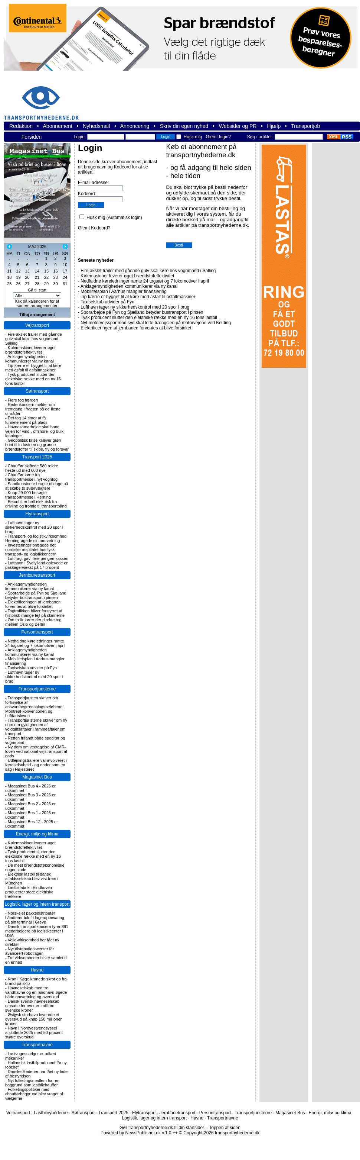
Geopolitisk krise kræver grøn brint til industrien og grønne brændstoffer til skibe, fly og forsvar (37, 444)
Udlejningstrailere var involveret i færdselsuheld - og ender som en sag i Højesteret (36, 764)
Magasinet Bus (37, 777)
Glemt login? (218, 136)
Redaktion (21, 126)
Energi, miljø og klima (37, 834)
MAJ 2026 (37, 246)
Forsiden (32, 137)
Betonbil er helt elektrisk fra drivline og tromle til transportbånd (36, 503)
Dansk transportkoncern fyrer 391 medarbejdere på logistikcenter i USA (36, 931)
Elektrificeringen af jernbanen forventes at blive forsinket (32, 604)
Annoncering (135, 126)
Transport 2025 (37, 457)
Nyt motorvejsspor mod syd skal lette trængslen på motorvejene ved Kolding (156, 322)
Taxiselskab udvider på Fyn (32, 668)
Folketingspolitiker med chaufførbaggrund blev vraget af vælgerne (34, 1094)
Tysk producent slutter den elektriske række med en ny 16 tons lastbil (33, 379)
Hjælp (274, 126)
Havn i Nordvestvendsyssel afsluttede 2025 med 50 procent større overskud (34, 1032)
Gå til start (37, 290)
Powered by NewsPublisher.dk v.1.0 (136, 1132)
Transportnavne (37, 1044)
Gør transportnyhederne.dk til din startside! (162, 1127)
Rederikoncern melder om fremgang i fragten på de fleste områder (32, 409)
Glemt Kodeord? (94, 228)
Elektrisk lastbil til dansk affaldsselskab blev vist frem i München (31, 878)
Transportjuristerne (37, 689)
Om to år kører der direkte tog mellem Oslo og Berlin (33, 622)
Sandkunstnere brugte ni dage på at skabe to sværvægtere (36, 485)
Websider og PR (238, 126)
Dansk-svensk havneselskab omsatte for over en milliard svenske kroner (32, 1005)
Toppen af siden (224, 1127)
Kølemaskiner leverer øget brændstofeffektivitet (30, 349)
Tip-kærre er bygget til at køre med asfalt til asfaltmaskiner (33, 367)
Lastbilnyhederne (51, 1112)
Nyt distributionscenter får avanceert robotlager (29, 951)
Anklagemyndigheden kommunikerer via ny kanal (29, 358)
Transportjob (305, 126)
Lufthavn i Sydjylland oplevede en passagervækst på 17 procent (37, 565)
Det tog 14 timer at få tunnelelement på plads (26, 420)
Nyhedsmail (96, 126)
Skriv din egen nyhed (184, 126)
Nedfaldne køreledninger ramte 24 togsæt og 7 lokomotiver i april (35, 643)
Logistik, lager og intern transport (37, 904)
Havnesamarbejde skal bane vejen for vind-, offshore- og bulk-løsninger (35, 431)
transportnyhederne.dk (44, 98)
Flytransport (37, 513)
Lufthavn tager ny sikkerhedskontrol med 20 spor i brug (34, 527)
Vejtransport (37, 325)
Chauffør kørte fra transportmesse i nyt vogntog (31, 477)
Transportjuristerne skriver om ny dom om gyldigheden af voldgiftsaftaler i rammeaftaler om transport (36, 727)
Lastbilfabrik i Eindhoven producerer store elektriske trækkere (29, 892)
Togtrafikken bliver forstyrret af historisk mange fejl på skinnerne (35, 613)
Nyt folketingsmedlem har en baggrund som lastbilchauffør (32, 1082)
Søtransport (37, 391)
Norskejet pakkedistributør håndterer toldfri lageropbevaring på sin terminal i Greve (34, 917)
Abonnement (57, 126)
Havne (37, 970)
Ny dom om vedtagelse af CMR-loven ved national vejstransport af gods (36, 751)
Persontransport (37, 632)
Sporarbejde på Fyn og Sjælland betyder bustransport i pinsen (35, 595)
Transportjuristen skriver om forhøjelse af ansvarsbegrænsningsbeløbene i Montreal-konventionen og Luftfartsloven (35, 707)
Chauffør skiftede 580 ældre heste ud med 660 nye (31, 468)
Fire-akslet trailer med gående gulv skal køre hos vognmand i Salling (33, 338)
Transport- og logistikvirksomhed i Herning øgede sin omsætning (37, 538)
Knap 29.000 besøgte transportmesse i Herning (28, 494)
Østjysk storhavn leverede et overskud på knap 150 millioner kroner (33, 1019)
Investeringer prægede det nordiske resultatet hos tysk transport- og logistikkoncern (30, 549)
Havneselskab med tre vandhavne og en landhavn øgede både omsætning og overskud (36, 992)
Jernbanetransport (37, 575)
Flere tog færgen (23, 400)
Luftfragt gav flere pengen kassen (38, 558)
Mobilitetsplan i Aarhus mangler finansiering (123, 291)
